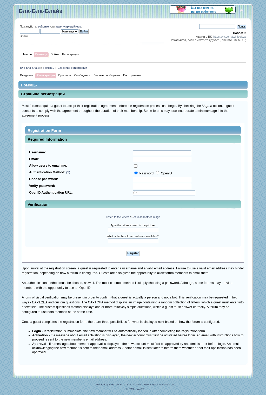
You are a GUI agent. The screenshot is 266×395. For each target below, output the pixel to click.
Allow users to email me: (48, 165)
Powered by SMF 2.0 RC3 (110, 384)
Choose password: (43, 179)
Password (144, 173)
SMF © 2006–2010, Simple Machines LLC (151, 384)
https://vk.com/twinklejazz (229, 36)
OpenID (164, 173)
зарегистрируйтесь (68, 26)
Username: (37, 152)
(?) (68, 172)
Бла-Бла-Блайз (40, 11)
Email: (34, 159)
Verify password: (42, 186)
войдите (43, 26)
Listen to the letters (117, 217)
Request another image (145, 217)
